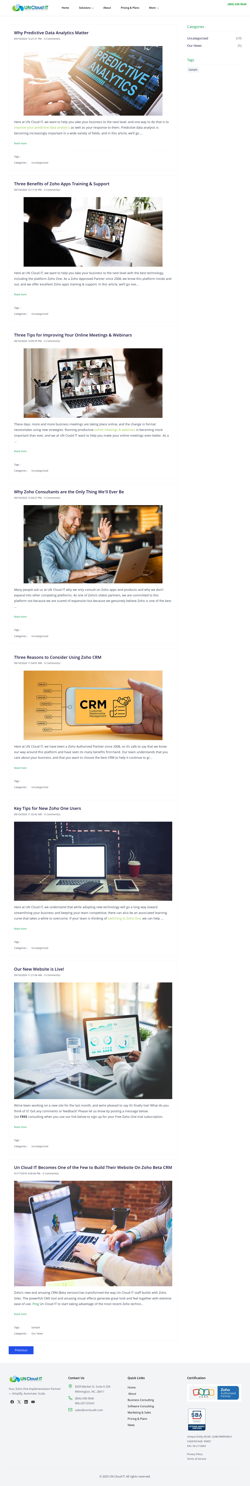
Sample (35, 1325)
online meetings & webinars (114, 428)
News (131, 1423)
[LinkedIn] (26, 1400)
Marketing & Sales (139, 1411)
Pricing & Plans (137, 1417)
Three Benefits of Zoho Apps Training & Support (61, 182)
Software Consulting (141, 1404)
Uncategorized (39, 161)
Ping (35, 1302)
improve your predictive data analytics (42, 126)
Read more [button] (20, 141)
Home (132, 1386)
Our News (37, 1331)
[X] (19, 1400)
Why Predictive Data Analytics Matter (51, 31)
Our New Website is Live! (39, 967)
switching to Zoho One (124, 916)
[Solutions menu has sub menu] (84, 7)
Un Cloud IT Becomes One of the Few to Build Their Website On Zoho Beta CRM (93, 1165)
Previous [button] (21, 1348)
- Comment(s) (51, 37)
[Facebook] (12, 1400)
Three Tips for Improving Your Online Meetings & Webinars (73, 333)
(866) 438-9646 (237, 4)
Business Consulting (141, 1398)
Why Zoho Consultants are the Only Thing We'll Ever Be (69, 490)
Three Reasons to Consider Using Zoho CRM (57, 655)
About (132, 1392)
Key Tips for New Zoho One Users (47, 806)
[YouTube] (33, 1400)
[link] (70, 1385)
